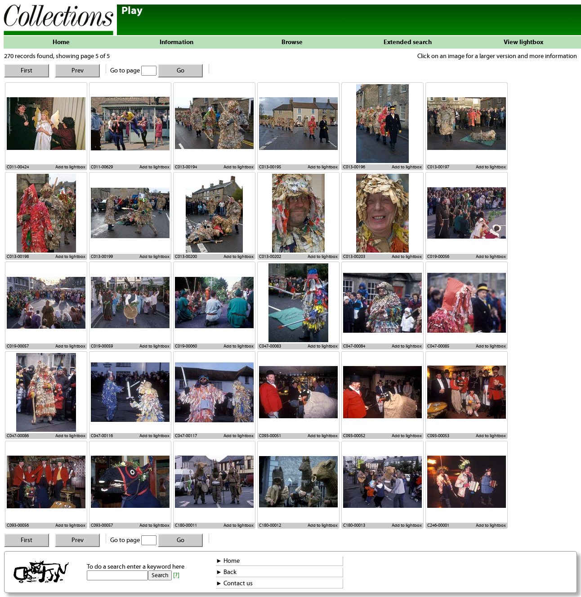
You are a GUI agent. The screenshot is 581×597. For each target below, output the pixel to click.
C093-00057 (102, 525)
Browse (292, 42)
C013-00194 (186, 167)
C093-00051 (270, 436)
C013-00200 (186, 256)
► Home (228, 561)
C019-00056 (438, 256)
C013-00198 (18, 256)
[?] (176, 575)
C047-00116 (102, 436)
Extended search (408, 42)
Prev (78, 70)
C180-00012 (270, 525)
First (26, 70)
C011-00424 (18, 167)
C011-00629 (102, 167)
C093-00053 (438, 436)
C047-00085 (438, 346)
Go (180, 70)
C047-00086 (18, 436)
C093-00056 (18, 525)
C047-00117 (186, 436)
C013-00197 (438, 167)
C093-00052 (354, 436)
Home (61, 42)
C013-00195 (270, 167)
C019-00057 (18, 346)
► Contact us (234, 583)
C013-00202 (270, 256)
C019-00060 (186, 346)
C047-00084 (354, 346)
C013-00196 (354, 167)
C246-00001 (438, 525)
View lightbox (523, 42)
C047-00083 (270, 346)
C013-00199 (102, 256)
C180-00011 (186, 525)
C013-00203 (354, 256)
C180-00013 (354, 525)
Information (176, 42)
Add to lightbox (70, 167)
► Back (226, 572)
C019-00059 (102, 346)
